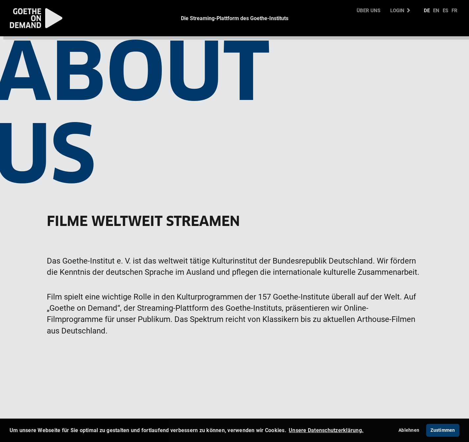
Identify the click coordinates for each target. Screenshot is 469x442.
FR (454, 10)
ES (445, 10)
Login (400, 10)
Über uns (368, 10)
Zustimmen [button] (442, 430)
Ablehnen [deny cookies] (408, 430)
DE (427, 10)
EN (436, 10)
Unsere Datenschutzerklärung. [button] (326, 430)
